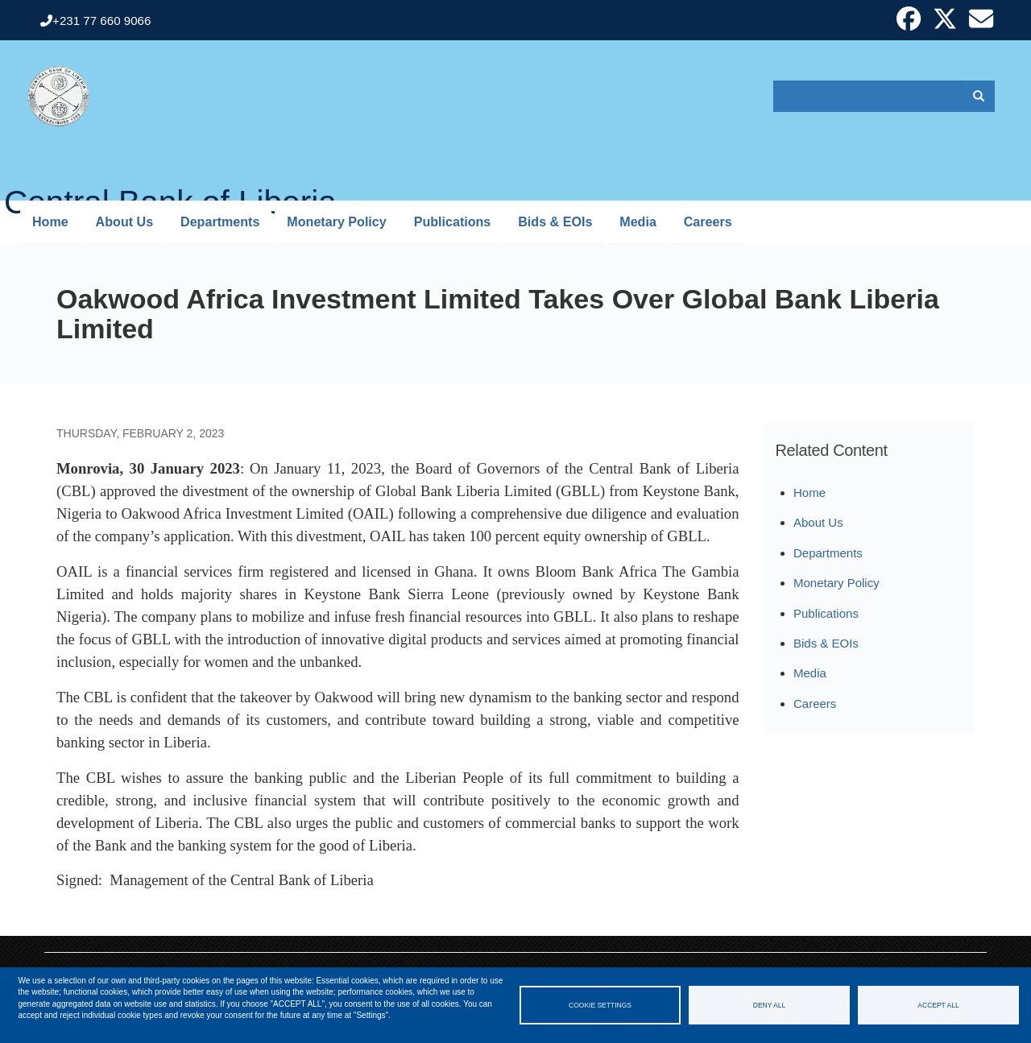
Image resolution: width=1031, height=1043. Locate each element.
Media (637, 221)
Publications (452, 221)
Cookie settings (600, 1005)
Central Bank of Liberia (170, 192)
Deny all (769, 1005)
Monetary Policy (336, 221)
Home (50, 221)
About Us (125, 221)
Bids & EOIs (555, 221)
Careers (708, 221)
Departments (219, 221)
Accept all (938, 1005)
